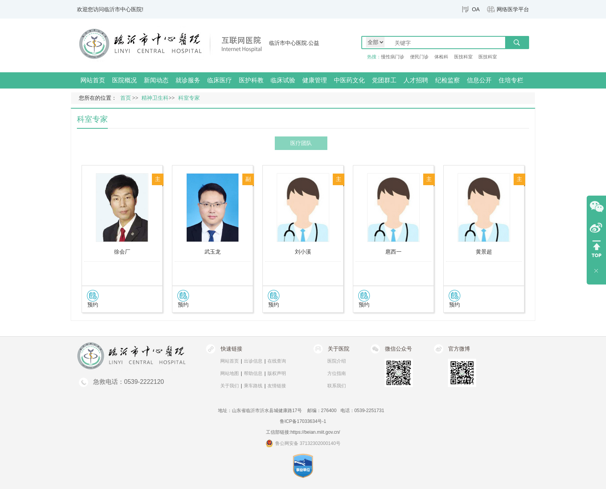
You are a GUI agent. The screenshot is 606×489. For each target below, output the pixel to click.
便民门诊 (419, 57)
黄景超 (484, 252)
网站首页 (92, 80)
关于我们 (229, 385)
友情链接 (276, 385)
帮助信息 (253, 373)
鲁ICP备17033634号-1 (303, 421)
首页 (125, 98)
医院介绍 (336, 361)
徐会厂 (122, 252)
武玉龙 (212, 252)
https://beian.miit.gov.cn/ (315, 432)
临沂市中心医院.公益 (294, 43)
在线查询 (276, 361)
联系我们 (336, 385)
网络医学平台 (513, 9)
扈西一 (393, 252)
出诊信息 (253, 361)
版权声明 (276, 373)
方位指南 (336, 373)
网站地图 (229, 373)
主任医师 (157, 181)
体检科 (441, 57)
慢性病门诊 (392, 57)
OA (476, 9)
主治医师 (338, 181)
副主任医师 (248, 181)
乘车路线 (253, 385)
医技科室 (463, 57)
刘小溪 (303, 252)
